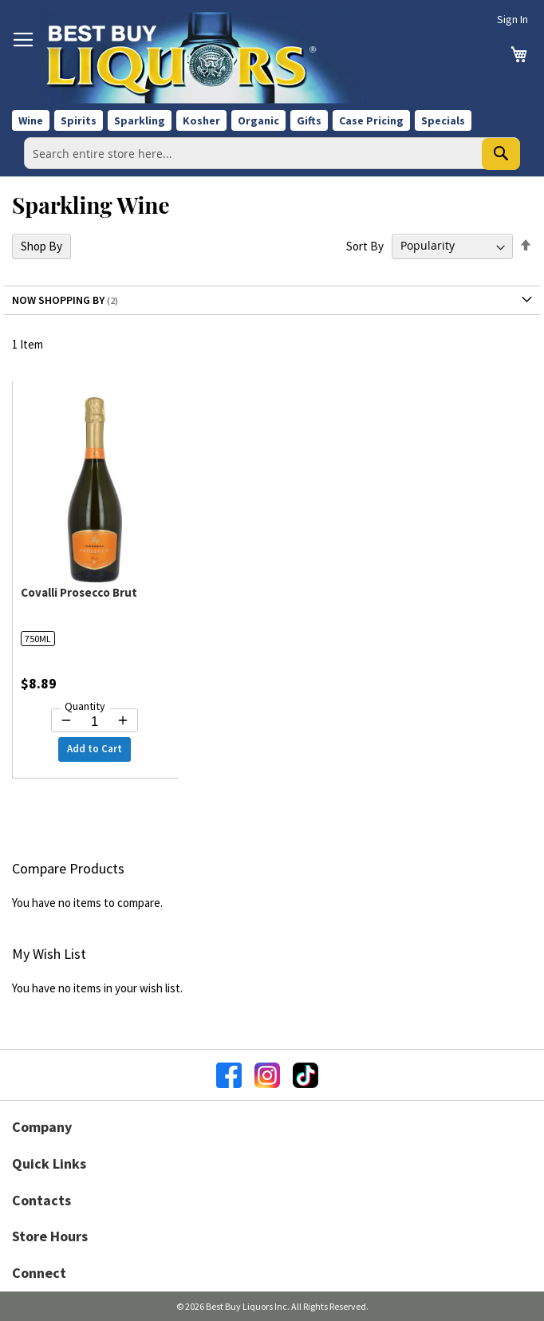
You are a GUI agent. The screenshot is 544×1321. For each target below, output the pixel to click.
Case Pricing (371, 120)
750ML (38, 639)
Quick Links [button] (49, 1163)
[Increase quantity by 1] (122, 720)
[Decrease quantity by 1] (66, 720)
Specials (443, 120)
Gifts (309, 120)
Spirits (79, 120)
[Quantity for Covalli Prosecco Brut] (94, 722)
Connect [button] (39, 1273)
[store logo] (206, 57)
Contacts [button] (41, 1200)
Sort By (365, 245)
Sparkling (139, 120)
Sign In (512, 19)
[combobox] (272, 153)
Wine (30, 120)
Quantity (85, 706)
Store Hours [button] (50, 1236)
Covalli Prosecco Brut (79, 592)
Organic (258, 120)
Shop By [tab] (41, 246)
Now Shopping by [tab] (58, 300)
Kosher (201, 120)
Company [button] (42, 1127)
